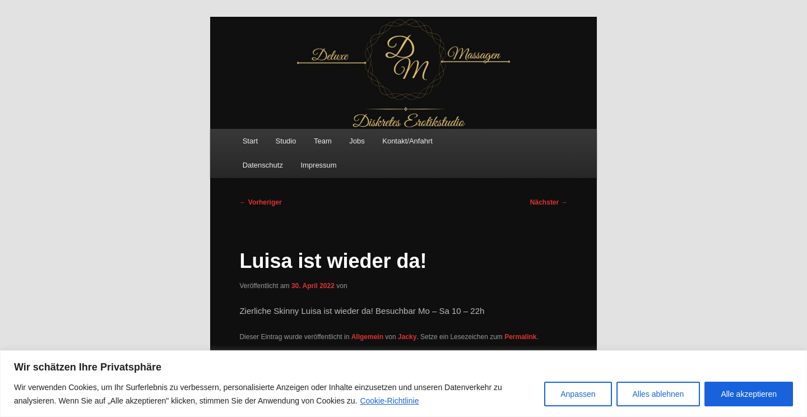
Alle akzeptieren (749, 394)
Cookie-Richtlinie (389, 400)
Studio (286, 141)
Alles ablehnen (658, 394)
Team (323, 141)
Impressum (318, 165)
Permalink (520, 337)
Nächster (549, 202)
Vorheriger (260, 202)
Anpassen (577, 394)
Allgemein (367, 337)
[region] (403, 383)
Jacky (407, 337)
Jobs (356, 141)
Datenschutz (263, 165)
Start (250, 141)
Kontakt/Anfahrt (407, 141)
